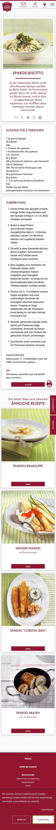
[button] (52, 4)
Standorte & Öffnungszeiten (45, 4)
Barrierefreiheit (28, 782)
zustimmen (43, 819)
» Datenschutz (47, 809)
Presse (28, 758)
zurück (28, 384)
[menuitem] (28, 778)
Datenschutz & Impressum (28, 778)
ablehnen (21, 819)
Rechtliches (28, 775)
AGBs (28, 785)
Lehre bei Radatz (28, 767)
